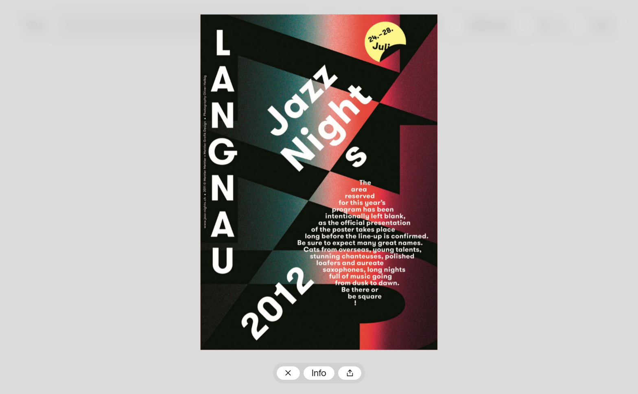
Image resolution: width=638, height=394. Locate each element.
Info (319, 374)
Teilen (349, 373)
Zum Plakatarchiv (288, 373)
